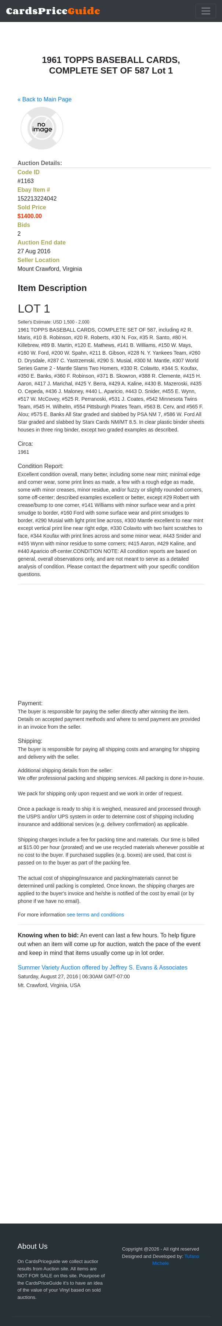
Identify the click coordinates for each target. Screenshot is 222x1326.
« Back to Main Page (45, 99)
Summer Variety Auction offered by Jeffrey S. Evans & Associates (103, 967)
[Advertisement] (111, 642)
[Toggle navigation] (206, 11)
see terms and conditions (95, 915)
